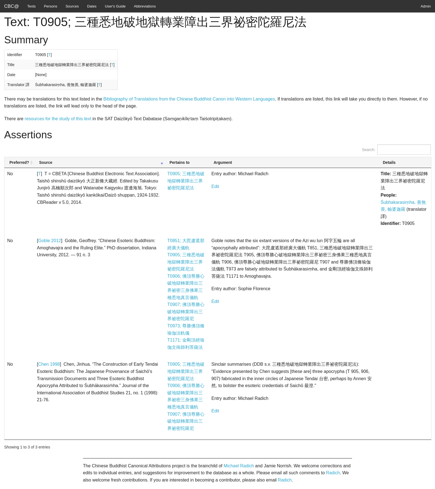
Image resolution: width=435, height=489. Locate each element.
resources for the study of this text (58, 118)
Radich (333, 472)
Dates (92, 6)
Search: (396, 149)
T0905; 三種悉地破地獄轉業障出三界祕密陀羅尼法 (185, 180)
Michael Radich (239, 465)
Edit (215, 186)
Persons (50, 6)
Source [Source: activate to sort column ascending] (45, 162)
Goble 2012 (49, 240)
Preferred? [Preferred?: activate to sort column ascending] (19, 162)
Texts (31, 6)
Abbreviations (145, 6)
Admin (426, 6)
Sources (72, 6)
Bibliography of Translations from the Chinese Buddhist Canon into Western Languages (189, 99)
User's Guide (115, 6)
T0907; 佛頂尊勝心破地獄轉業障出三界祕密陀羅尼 (185, 311)
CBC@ (11, 6)
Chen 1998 (49, 364)
